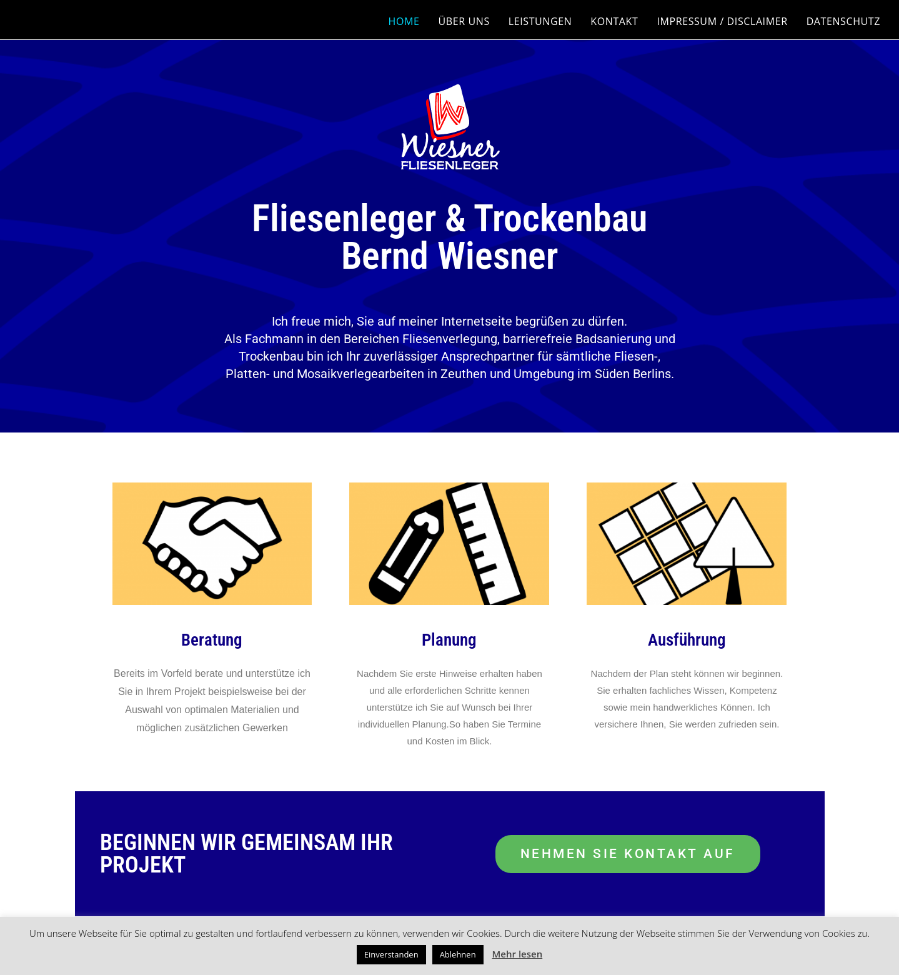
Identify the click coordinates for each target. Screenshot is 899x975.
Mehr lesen (517, 954)
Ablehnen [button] (458, 954)
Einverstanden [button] (391, 954)
